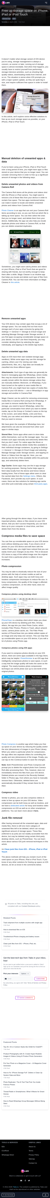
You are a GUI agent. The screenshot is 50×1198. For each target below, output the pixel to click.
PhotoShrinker (26, 658)
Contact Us (33, 1163)
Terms (31, 1151)
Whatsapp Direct (8, 1155)
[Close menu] (46, 2)
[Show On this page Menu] (8, 1195)
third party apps (40, 484)
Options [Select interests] (25, 974)
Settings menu (29, 476)
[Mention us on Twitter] (29, 1180)
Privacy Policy (34, 1155)
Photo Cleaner (8, 210)
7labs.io (16, 1187)
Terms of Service (33, 983)
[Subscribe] (41, 979)
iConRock (5, 1151)
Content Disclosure (28, 906)
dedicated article (18, 806)
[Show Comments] (25, 998)
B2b (3, 1147)
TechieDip (4, 22)
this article (15, 282)
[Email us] (21, 1181)
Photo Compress (9, 744)
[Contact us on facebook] (25, 1180)
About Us (32, 1147)
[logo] (6, 3)
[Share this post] (45, 1195)
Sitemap (32, 1159)
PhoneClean (7, 620)
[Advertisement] (25, 40)
